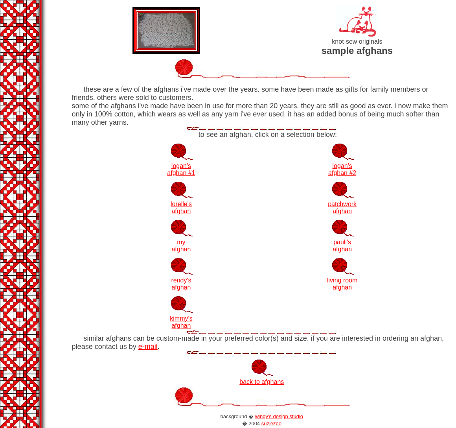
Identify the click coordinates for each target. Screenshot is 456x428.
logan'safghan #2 (342, 169)
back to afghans (261, 381)
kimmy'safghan (181, 322)
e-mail (148, 347)
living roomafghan (342, 284)
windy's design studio (279, 416)
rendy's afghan (181, 284)
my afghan (181, 246)
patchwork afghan (342, 207)
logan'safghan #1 (181, 169)
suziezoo (271, 423)
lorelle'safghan (181, 207)
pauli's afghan (342, 246)
